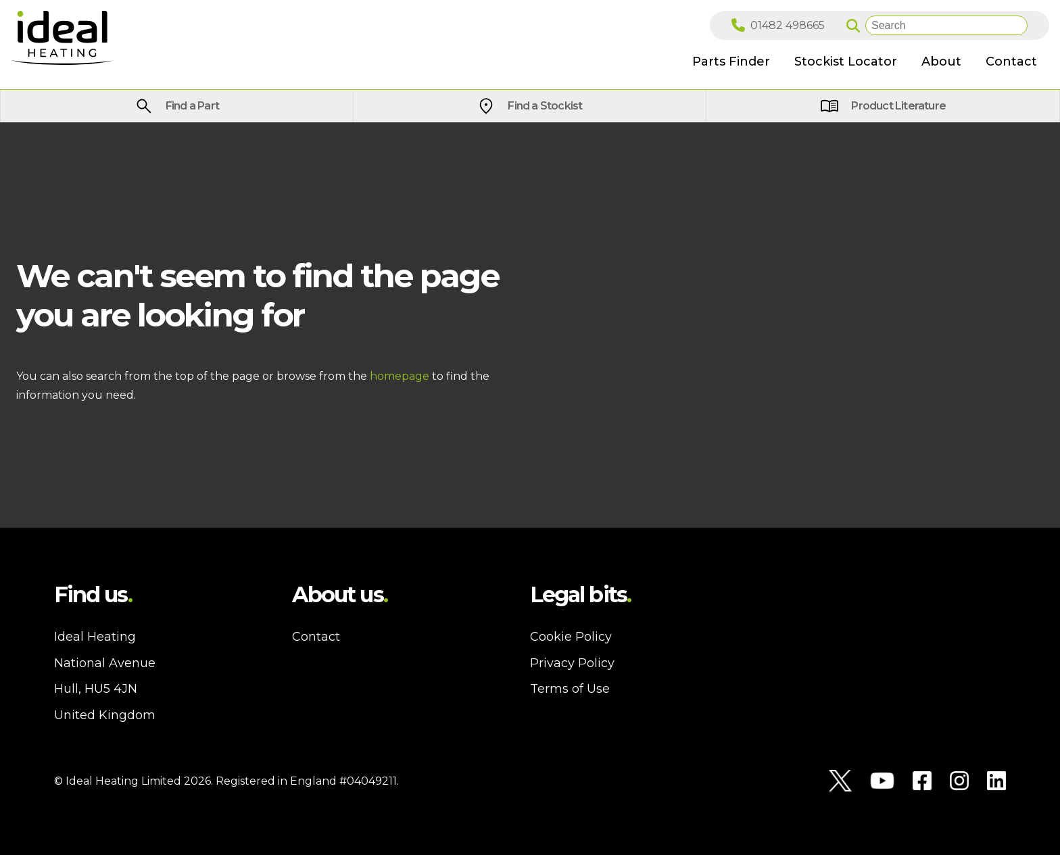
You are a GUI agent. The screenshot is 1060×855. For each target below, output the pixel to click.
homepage (399, 376)
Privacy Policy (572, 663)
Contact (316, 636)
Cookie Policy (571, 636)
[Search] (946, 25)
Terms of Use (570, 688)
